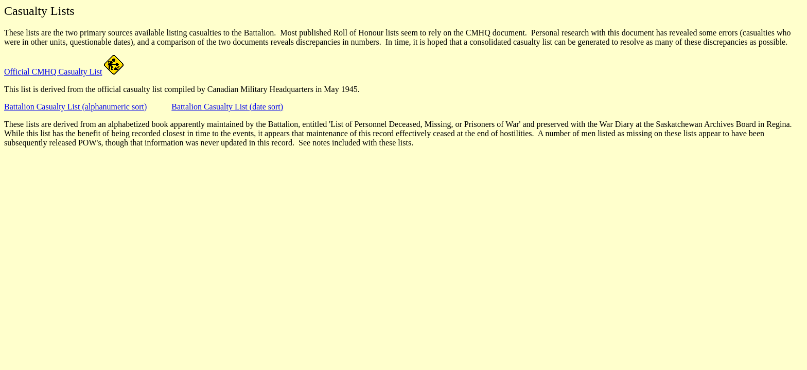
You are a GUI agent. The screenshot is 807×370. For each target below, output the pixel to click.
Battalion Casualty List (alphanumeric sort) (75, 106)
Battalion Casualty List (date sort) (227, 106)
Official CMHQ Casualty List (53, 71)
